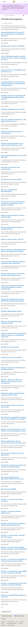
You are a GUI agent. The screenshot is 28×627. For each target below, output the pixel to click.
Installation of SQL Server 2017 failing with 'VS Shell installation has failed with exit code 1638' (13, 97)
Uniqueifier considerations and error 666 (13, 109)
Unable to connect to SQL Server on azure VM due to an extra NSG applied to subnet (13, 430)
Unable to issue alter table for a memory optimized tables (12, 216)
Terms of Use (20, 623)
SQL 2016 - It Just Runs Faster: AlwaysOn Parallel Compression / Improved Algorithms (14, 548)
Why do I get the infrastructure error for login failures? (12, 454)
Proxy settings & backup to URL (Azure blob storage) (12, 406)
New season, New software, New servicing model (10, 168)
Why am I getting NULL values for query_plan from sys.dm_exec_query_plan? (13, 442)
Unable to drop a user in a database (11, 357)
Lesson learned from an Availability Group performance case (13, 70)
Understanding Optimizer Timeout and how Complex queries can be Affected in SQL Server (12, 33)
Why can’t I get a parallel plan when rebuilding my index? (11, 322)
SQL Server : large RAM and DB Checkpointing (9, 190)
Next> (2, 607)
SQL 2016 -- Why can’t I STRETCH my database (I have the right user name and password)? (11, 381)
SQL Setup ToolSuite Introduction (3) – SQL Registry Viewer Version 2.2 (13, 120)
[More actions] (26, 15)
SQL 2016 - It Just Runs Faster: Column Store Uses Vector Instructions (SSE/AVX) (14, 584)
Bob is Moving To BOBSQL (8, 489)
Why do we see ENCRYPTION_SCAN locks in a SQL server (14, 596)
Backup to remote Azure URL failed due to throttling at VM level (13, 368)
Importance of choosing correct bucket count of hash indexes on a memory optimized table (12, 287)
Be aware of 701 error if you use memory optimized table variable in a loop (12, 274)
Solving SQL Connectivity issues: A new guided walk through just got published (12, 300)
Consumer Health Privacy (11, 623)
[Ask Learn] (23, 15)
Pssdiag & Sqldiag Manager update (11, 311)
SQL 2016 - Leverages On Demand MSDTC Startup (11, 512)
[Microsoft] (14, 1)
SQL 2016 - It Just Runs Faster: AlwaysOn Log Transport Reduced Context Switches (14, 560)
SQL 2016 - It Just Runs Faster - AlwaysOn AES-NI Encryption (13, 536)
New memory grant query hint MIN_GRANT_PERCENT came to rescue (12, 478)
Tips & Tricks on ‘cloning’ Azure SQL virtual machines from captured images (13, 466)
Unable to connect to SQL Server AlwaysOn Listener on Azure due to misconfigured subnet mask (13, 335)
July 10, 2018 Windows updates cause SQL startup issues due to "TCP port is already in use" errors (13, 57)
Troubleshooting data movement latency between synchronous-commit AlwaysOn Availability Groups (13, 83)
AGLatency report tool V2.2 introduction (13, 46)
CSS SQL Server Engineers (9, 15)
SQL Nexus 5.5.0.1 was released (10, 347)
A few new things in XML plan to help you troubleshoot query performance (13, 262)
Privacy (2, 623)
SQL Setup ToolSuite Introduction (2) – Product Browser (12, 132)
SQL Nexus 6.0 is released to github (11, 179)
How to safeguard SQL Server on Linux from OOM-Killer (14, 156)
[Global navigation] (1, 2)
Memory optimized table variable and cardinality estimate (12, 228)
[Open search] (22, 2)
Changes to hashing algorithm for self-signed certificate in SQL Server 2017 (12, 144)
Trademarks (3, 625)
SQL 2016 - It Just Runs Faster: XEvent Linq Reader (12, 500)
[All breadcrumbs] (2, 15)
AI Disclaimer (3, 621)
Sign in (25, 1)
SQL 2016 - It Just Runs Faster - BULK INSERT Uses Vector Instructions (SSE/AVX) (14, 572)
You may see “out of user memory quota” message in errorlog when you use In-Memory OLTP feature (13, 203)
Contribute (22, 621)
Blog (16, 621)
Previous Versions (10, 621)
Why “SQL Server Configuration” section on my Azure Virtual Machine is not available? (13, 418)
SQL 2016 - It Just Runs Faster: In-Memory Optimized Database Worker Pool (13, 524)
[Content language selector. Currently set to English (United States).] (6, 616)
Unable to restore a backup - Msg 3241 (12, 239)
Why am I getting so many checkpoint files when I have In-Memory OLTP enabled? (13, 250)
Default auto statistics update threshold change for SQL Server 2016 (12, 394)
